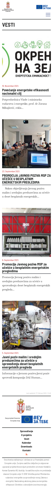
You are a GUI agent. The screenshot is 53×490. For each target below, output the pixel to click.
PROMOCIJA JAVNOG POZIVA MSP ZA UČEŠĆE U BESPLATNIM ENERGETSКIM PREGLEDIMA (26, 179)
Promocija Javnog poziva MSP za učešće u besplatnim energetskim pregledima (25, 267)
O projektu (26, 434)
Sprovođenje (26, 431)
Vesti (26, 438)
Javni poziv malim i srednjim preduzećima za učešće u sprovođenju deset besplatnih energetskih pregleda (22, 362)
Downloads (26, 446)
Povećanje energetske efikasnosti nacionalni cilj (25, 91)
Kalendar (26, 442)
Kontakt (26, 450)
